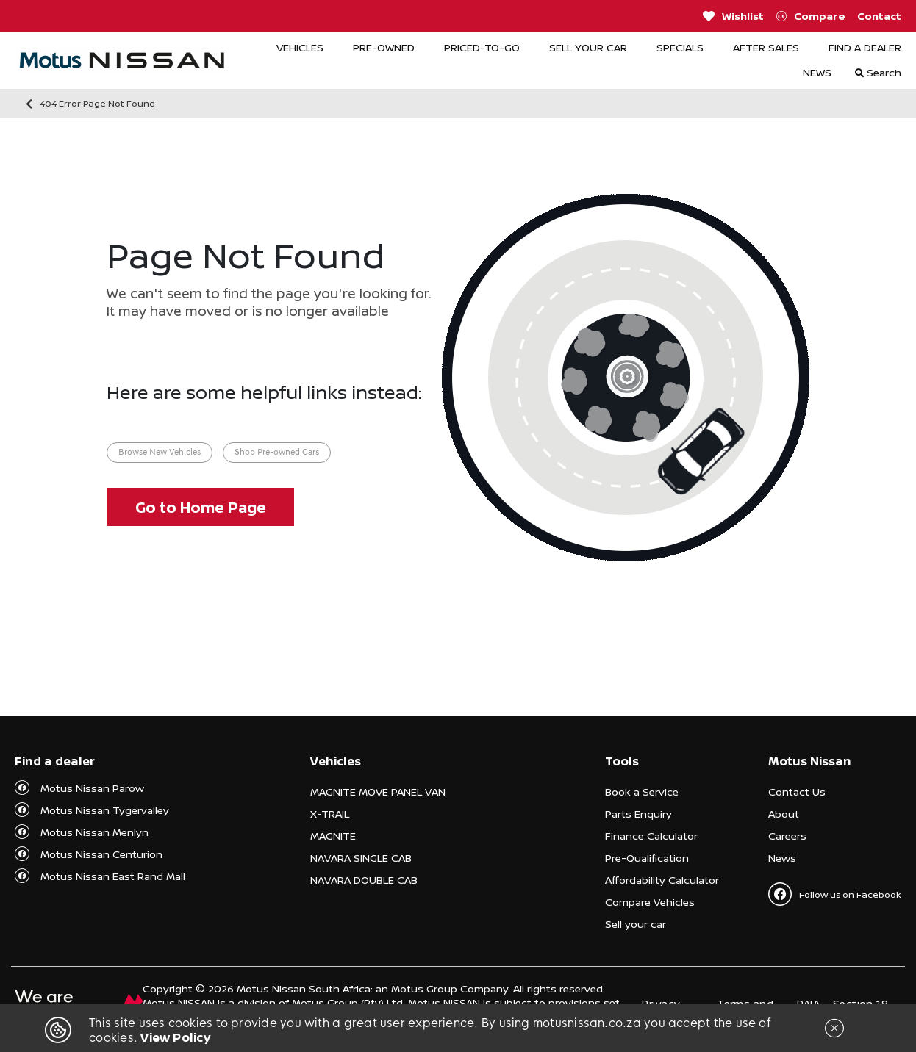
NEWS (817, 72)
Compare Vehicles (650, 902)
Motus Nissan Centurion (101, 854)
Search (878, 72)
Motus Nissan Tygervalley (104, 810)
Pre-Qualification (647, 858)
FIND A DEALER (865, 47)
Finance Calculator (651, 836)
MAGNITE (333, 836)
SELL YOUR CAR (588, 47)
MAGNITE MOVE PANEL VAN (378, 792)
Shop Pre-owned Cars (277, 452)
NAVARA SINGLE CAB (361, 858)
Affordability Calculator (662, 880)
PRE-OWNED (384, 47)
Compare (810, 16)
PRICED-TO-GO (482, 47)
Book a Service (642, 792)
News (782, 858)
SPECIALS (680, 47)
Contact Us (797, 792)
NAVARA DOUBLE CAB (364, 880)
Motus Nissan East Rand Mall (112, 876)
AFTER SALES (766, 47)
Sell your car (635, 924)
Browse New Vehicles (159, 452)
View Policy (175, 1037)
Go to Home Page (200, 507)
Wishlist (733, 16)
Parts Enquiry (638, 814)
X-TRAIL (329, 814)
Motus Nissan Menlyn (94, 832)
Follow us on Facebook (834, 894)
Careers (787, 836)
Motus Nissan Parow (92, 788)
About (783, 814)
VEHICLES (299, 47)
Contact (879, 16)
